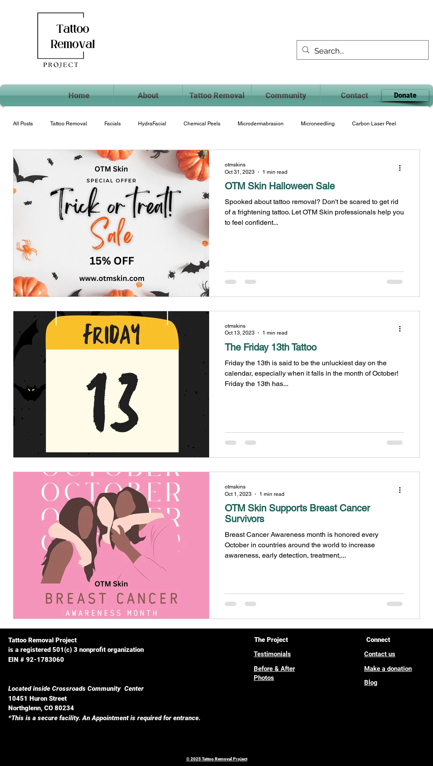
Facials (112, 124)
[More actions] (402, 168)
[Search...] (362, 51)
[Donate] (405, 95)
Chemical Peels (202, 124)
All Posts (23, 124)
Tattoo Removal (68, 124)
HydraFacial (152, 124)
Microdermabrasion (261, 124)
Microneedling (318, 124)
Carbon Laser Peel (374, 124)
